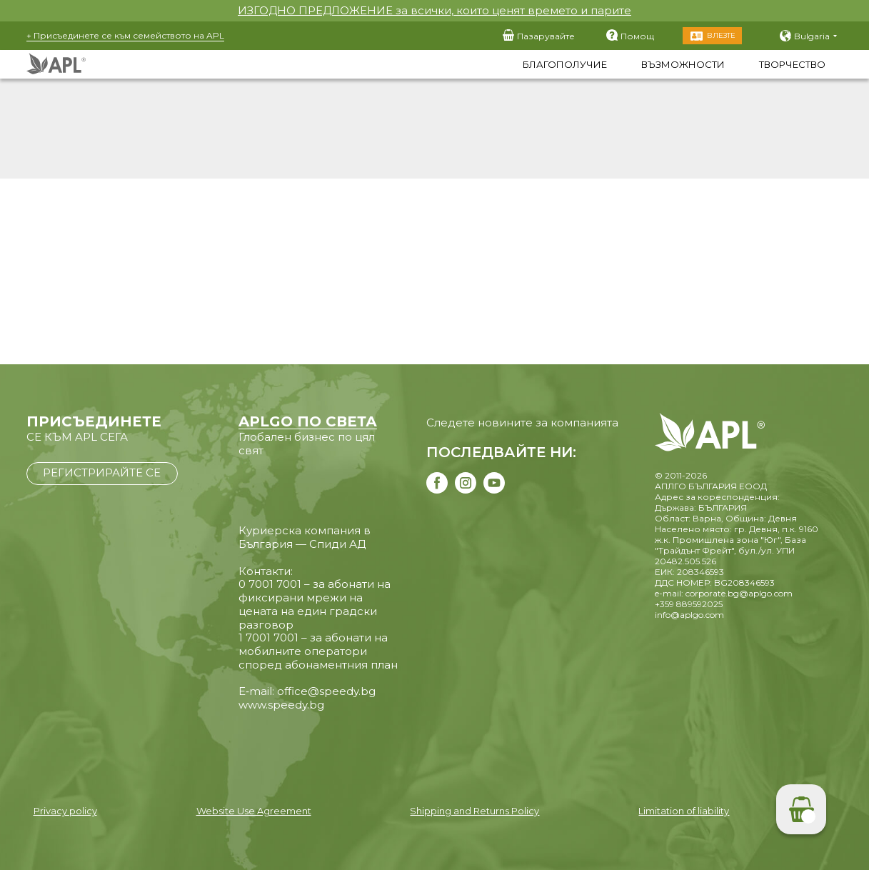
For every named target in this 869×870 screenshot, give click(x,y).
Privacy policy (65, 810)
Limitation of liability (683, 810)
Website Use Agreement (253, 810)
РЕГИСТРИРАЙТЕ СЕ (102, 472)
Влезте (721, 35)
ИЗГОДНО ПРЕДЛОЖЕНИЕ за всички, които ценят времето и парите (434, 10)
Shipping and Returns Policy (474, 810)
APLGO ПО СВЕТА (307, 421)
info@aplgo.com (689, 614)
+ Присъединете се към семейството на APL (125, 35)
